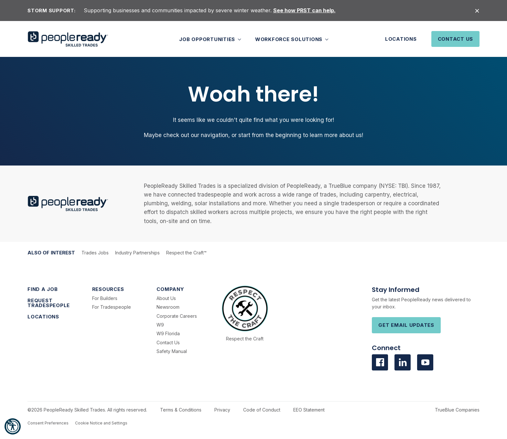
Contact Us (455, 39)
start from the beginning (269, 135)
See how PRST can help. (304, 10)
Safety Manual (171, 351)
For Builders (104, 298)
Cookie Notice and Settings (101, 423)
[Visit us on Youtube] (425, 362)
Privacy (222, 409)
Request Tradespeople (48, 303)
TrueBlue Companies (457, 409)
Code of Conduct (261, 409)
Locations (401, 39)
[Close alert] (477, 10)
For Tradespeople (111, 307)
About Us (166, 298)
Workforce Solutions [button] (289, 39)
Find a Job (42, 289)
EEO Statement (309, 409)
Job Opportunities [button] (208, 39)
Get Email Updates (406, 325)
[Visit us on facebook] (380, 362)
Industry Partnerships (137, 252)
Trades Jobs (95, 252)
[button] (13, 426)
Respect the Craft (245, 338)
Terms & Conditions (180, 409)
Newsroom (167, 307)
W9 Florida (168, 333)
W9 (160, 324)
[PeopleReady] (67, 39)
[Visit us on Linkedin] (402, 362)
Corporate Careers (176, 316)
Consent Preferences (48, 423)
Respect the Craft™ (186, 252)
